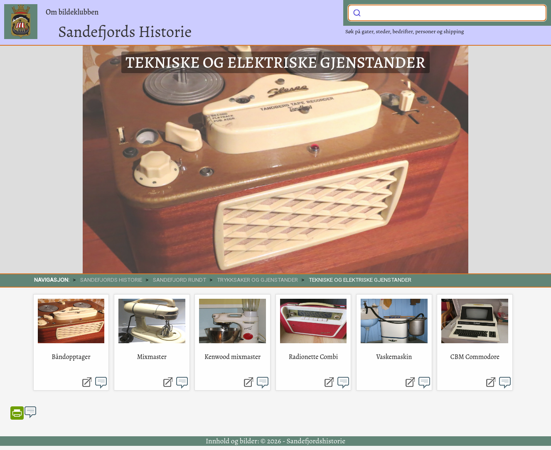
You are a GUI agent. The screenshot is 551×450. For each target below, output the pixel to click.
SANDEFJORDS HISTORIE (111, 279)
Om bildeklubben (72, 12)
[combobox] (447, 13)
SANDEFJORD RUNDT (179, 279)
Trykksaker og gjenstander (257, 279)
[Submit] (357, 12)
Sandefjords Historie (125, 31)
